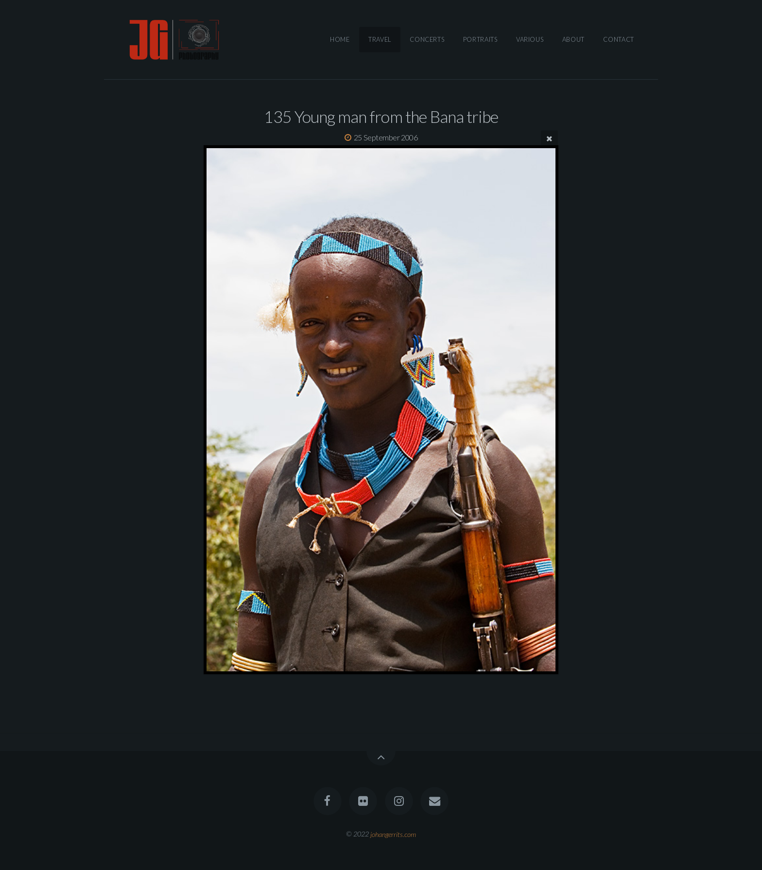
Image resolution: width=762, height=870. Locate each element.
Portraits (480, 39)
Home (340, 39)
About (573, 39)
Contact (618, 39)
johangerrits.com (393, 834)
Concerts (427, 39)
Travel (379, 39)
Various (529, 39)
